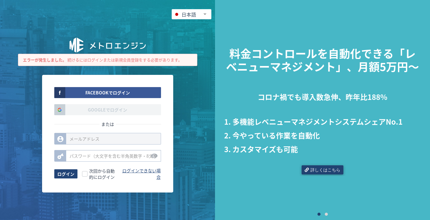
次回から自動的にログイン (102, 174)
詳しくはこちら (322, 169)
